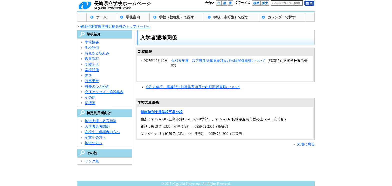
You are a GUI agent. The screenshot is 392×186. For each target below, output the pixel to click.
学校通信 (92, 70)
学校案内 (133, 17)
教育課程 (92, 59)
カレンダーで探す (282, 17)
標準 (257, 3)
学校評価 (92, 48)
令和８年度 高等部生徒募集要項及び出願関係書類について (218, 61)
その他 (90, 97)
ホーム (101, 17)
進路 (88, 75)
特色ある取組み (97, 53)
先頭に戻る (306, 144)
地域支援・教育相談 (100, 121)
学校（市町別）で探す (231, 17)
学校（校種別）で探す (176, 17)
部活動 (90, 103)
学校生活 (92, 64)
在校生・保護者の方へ (102, 132)
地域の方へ (93, 143)
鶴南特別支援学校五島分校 (162, 112)
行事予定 (92, 81)
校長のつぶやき (97, 86)
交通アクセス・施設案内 (104, 92)
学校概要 (92, 42)
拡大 (265, 3)
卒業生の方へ (95, 137)
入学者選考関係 (97, 126)
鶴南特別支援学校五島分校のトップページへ (115, 26)
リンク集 (92, 161)
